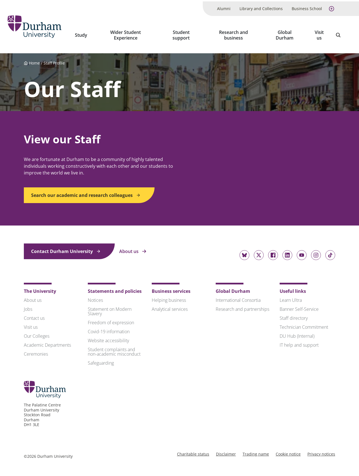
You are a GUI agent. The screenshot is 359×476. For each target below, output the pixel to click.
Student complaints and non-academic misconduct (114, 348)
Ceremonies (36, 351)
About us (132, 248)
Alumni (224, 7)
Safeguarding (101, 360)
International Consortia (238, 297)
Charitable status (193, 451)
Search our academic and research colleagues (86, 192)
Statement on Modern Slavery (110, 308)
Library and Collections (261, 7)
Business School (307, 7)
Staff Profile (54, 60)
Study (86, 34)
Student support (184, 34)
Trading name (256, 451)
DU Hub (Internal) (297, 333)
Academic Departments (47, 342)
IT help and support (299, 342)
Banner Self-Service (299, 306)
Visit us (319, 34)
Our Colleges (36, 333)
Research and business (235, 34)
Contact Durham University (66, 248)
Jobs (28, 306)
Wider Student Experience (130, 34)
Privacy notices (321, 451)
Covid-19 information (109, 328)
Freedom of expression (111, 319)
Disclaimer (226, 451)
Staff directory (294, 315)
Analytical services (170, 306)
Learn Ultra (291, 297)
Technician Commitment (304, 324)
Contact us (34, 315)
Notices (95, 297)
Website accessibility (108, 337)
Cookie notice (288, 451)
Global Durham (285, 34)
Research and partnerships (242, 306)
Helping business (169, 297)
